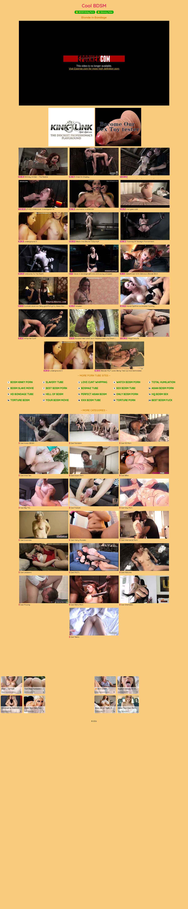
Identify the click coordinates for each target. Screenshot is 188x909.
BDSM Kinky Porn (85, 12)
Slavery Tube (104, 12)
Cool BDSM (94, 6)
